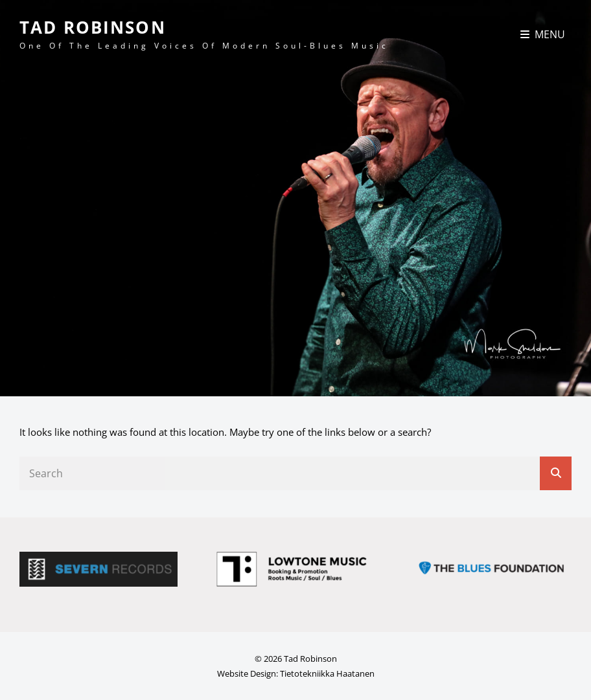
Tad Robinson (92, 27)
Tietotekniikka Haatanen (327, 673)
